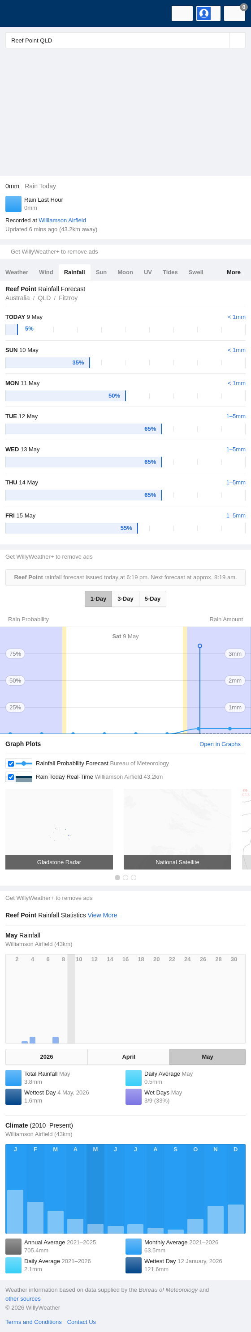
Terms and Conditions (33, 1322)
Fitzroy (68, 297)
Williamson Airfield (62, 220)
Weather (16, 272)
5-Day (152, 598)
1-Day (98, 598)
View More (102, 915)
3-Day (125, 598)
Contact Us (81, 1322)
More (234, 272)
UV (148, 272)
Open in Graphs (220, 744)
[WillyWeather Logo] (20, 13)
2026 (46, 1056)
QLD (44, 297)
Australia (17, 297)
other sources (23, 1298)
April (128, 1056)
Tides (170, 272)
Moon (125, 272)
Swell (196, 272)
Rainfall (74, 272)
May (207, 1056)
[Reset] (221, 40)
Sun (101, 272)
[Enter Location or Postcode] (125, 40)
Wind (46, 272)
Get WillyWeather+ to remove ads (54, 251)
